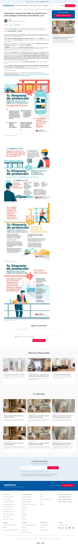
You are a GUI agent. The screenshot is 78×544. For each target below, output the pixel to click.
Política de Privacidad (32, 471)
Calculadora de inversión (27, 532)
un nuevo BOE (12, 29)
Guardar (17, 25)
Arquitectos (24, 519)
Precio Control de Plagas (8, 519)
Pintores (23, 511)
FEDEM (46, 56)
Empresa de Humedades (26, 501)
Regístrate (5, 527)
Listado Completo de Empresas (65, 499)
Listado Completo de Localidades (66, 501)
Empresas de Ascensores (27, 496)
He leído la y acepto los (35, 471)
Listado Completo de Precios (64, 494)
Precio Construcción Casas (8, 504)
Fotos (41, 501)
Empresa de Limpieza (26, 499)
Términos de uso (46, 471)
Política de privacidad (32, 538)
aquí (51, 475)
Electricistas (24, 514)
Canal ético (42, 527)
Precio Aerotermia (6, 499)
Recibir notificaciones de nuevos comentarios (26, 336)
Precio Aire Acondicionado (8, 506)
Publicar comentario (39, 340)
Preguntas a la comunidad (45, 499)
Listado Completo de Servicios (65, 496)
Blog (5, 9)
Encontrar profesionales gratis (63, 15)
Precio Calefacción (7, 516)
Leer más (11, 378)
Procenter (42, 504)
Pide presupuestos (70, 5)
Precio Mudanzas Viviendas (8, 501)
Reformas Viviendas (19, 9)
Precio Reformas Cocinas (8, 511)
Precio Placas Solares (7, 509)
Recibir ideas (53, 467)
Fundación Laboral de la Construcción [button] (10, 135)
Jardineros (24, 509)
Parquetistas (24, 506)
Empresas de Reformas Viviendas (28, 504)
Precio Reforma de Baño (8, 496)
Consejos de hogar (11, 9)
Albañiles (23, 516)
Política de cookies (43, 538)
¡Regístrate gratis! (44, 1)
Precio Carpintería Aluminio (8, 514)
